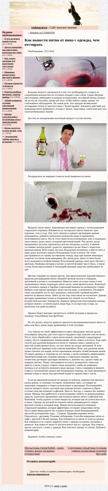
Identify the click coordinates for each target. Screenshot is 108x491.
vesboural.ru (39, 27)
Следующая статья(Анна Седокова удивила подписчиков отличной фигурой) (87, 451)
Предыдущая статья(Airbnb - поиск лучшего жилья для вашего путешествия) (44, 451)
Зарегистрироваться (38, 474)
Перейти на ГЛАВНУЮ (42, 32)
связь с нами (60, 486)
